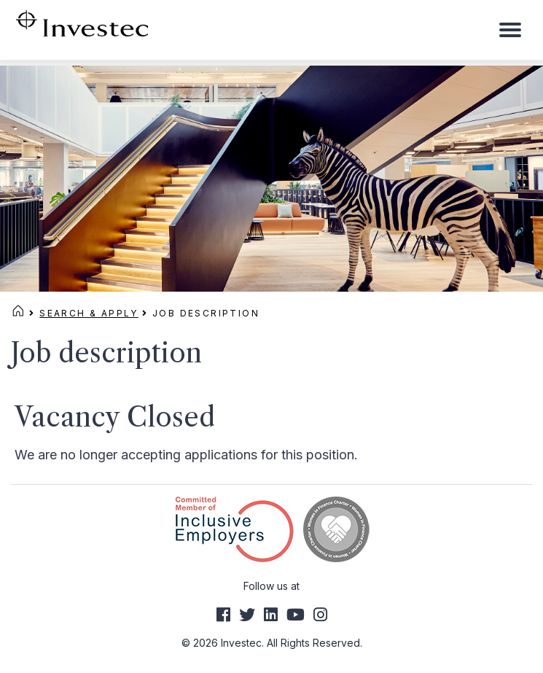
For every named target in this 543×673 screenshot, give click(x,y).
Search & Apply (88, 313)
